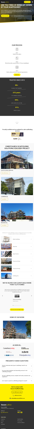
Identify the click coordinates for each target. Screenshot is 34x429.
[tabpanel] (17, 285)
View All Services (5, 162)
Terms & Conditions (21, 412)
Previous (2, 285)
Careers (2, 410)
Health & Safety (20, 409)
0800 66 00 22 (4, 402)
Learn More (4, 189)
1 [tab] (13, 295)
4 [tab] (17, 295)
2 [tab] (14, 295)
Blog (2, 412)
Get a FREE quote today (17, 382)
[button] (17, 356)
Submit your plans (5, 15)
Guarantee (3, 414)
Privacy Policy (19, 410)
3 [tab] (15, 295)
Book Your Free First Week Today (17, 299)
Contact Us (17, 74)
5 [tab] (18, 295)
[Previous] (1, 319)
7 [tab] (20, 295)
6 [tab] (19, 295)
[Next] (31, 285)
